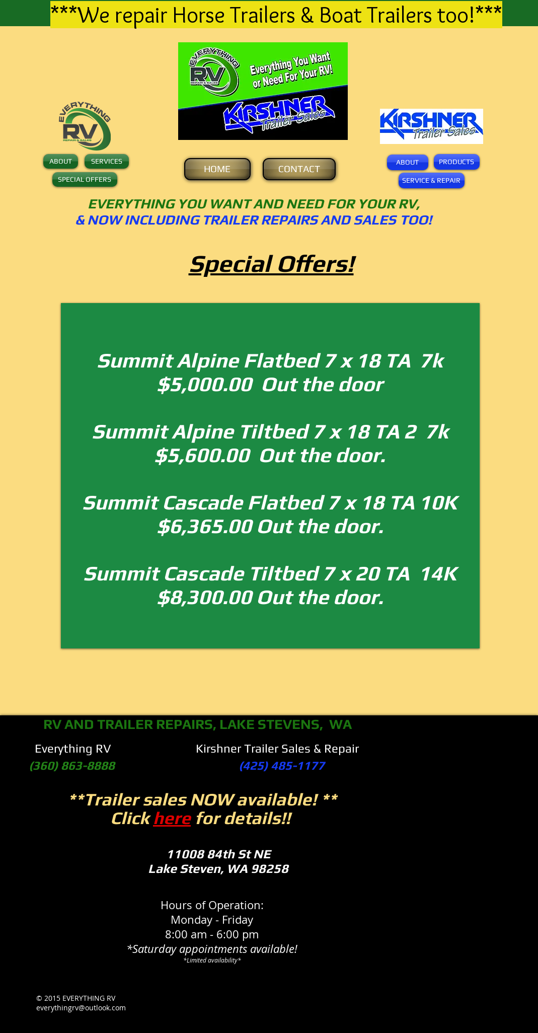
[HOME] (217, 169)
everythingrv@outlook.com (81, 1007)
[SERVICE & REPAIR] (432, 180)
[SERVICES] (107, 161)
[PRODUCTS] (457, 162)
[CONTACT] (299, 169)
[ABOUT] (60, 161)
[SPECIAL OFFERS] (84, 179)
